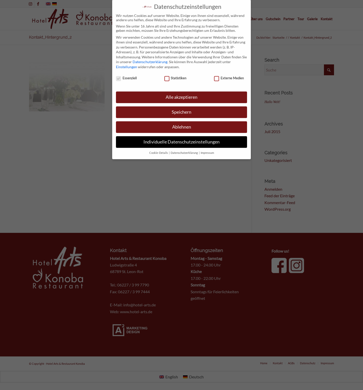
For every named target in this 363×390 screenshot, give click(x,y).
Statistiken (175, 70)
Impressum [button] (207, 144)
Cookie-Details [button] (158, 144)
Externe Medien (229, 70)
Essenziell (126, 70)
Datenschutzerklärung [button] (184, 144)
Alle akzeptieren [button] (181, 89)
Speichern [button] (181, 104)
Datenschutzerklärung (150, 54)
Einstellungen (126, 59)
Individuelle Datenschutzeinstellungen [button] (181, 133)
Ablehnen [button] (181, 118)
